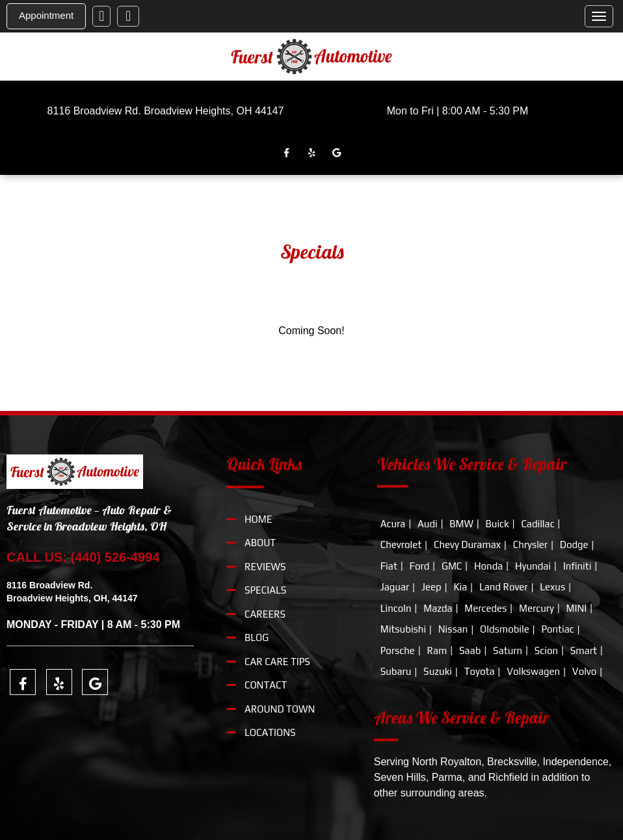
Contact (266, 684)
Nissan (453, 629)
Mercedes (485, 608)
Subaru (396, 671)
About (260, 542)
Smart (583, 650)
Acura (393, 523)
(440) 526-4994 (115, 557)
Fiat (388, 565)
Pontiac (557, 629)
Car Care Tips (277, 661)
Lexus (552, 586)
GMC (452, 565)
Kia (460, 586)
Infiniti (577, 565)
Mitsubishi (403, 629)
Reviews (265, 566)
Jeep (431, 586)
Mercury (536, 608)
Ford (420, 565)
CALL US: (39, 557)
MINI (576, 608)
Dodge (574, 544)
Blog (257, 637)
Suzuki (437, 671)
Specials (265, 590)
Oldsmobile (504, 629)
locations (270, 732)
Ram (437, 650)
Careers (265, 614)
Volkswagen (533, 671)
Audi (428, 523)
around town (280, 709)
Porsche (397, 650)
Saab (470, 650)
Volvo (584, 671)
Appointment (46, 15)
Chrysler (530, 544)
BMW (461, 523)
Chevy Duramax (467, 544)
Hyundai (533, 565)
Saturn (507, 650)
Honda (488, 565)
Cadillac (537, 523)
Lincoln (396, 608)
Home (258, 519)
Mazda (437, 608)
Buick (497, 523)
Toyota (479, 671)
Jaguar (395, 586)
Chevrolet (401, 544)
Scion (546, 650)
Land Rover (503, 586)
